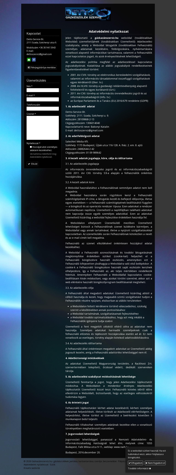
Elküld (32, 163)
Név (29, 86)
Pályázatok (123, 461)
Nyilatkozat (33, 143)
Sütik (52, 464)
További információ (138, 468)
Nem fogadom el (155, 462)
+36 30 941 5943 (47, 47)
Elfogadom (135, 462)
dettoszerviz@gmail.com (39, 54)
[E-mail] (29, 60)
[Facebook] (34, 60)
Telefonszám (33, 104)
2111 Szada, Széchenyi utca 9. (42, 42)
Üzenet (31, 113)
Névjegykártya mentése (42, 67)
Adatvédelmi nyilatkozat (41, 156)
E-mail (31, 95)
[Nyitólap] (88, 14)
